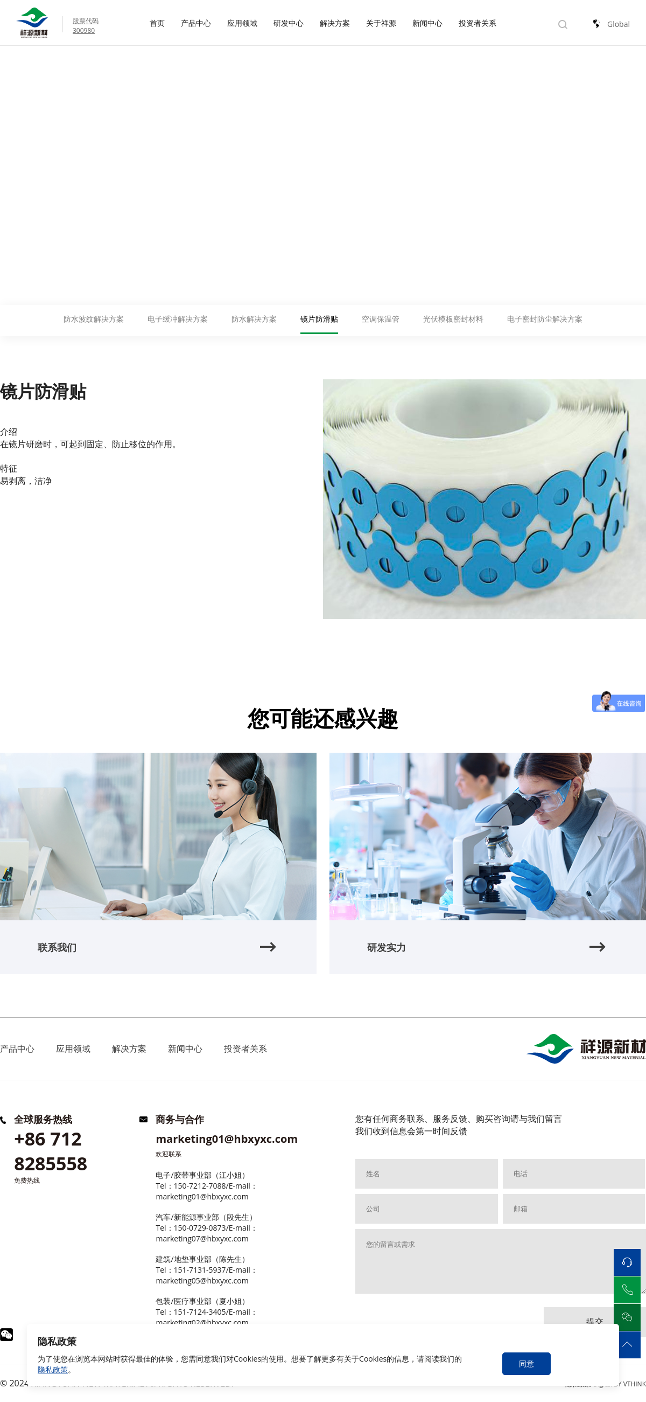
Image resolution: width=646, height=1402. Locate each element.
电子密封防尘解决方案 (544, 319)
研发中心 (288, 23)
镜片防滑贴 (96, 68)
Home (12, 68)
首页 (157, 23)
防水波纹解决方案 (94, 319)
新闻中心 (427, 23)
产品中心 (196, 23)
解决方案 (335, 23)
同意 (526, 1363)
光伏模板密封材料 (453, 319)
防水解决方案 (254, 319)
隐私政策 (53, 1369)
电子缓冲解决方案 (178, 319)
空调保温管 (380, 319)
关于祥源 (381, 23)
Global (618, 24)
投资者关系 (477, 23)
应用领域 (242, 23)
